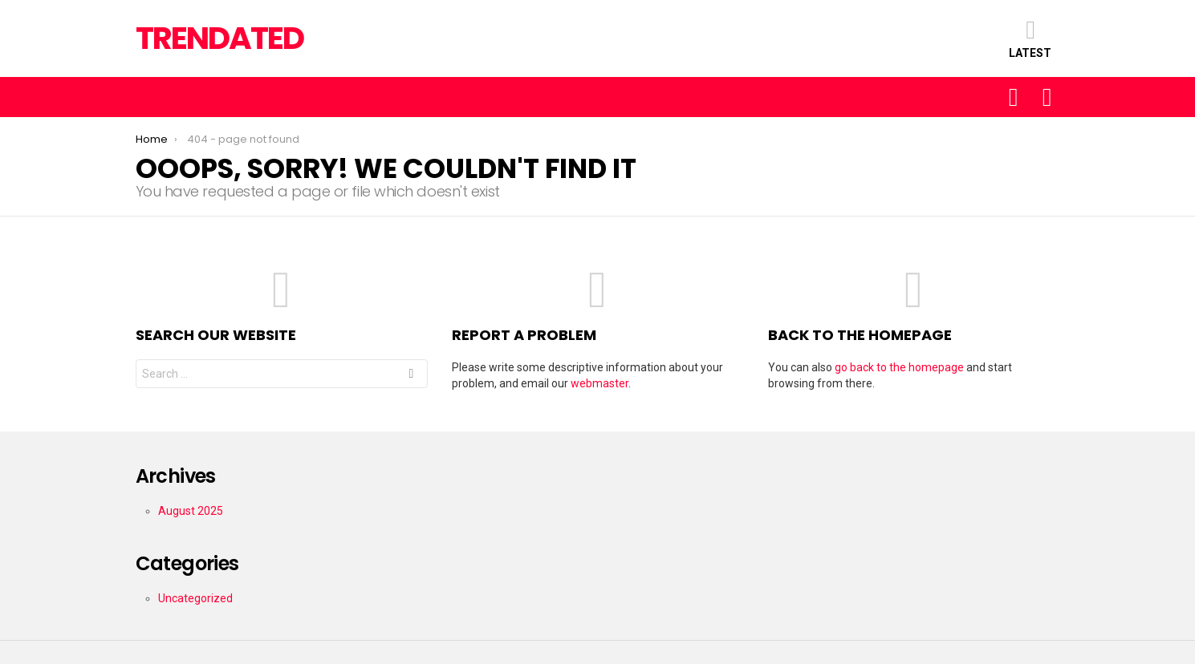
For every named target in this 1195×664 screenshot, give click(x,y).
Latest (1030, 38)
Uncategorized (195, 598)
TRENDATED (219, 38)
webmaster (599, 383)
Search (411, 375)
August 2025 (190, 510)
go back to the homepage (899, 367)
